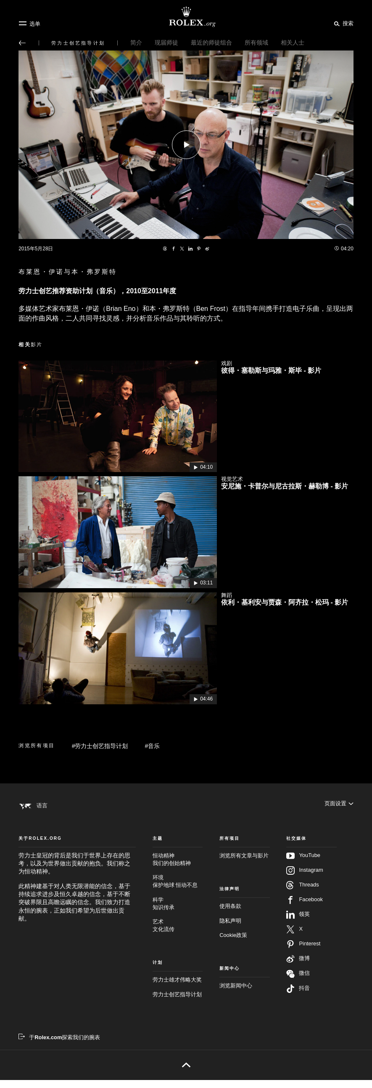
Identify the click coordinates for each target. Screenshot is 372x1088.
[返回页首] (186, 1073)
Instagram (304, 878)
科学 (178, 911)
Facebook (304, 908)
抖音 (298, 996)
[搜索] (342, 23)
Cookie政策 (233, 943)
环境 (178, 889)
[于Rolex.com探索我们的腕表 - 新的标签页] (59, 1045)
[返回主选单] (22, 43)
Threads (302, 893)
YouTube (303, 864)
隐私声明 (230, 929)
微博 (298, 967)
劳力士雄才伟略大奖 (177, 988)
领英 (298, 922)
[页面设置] (339, 805)
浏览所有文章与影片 (244, 863)
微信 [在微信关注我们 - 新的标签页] (298, 981)
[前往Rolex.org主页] (186, 16)
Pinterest (303, 952)
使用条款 (230, 914)
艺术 (178, 933)
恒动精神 (178, 867)
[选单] (29, 24)
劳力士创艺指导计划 (177, 1002)
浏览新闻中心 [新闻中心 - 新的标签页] (235, 993)
